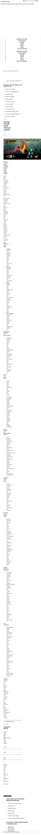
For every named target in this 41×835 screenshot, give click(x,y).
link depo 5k (11, 828)
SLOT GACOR (22, 40)
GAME (5, 118)
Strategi (14, 720)
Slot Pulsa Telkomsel (15, 114)
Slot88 (11, 94)
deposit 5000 (16, 817)
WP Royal (17, 833)
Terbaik (17, 720)
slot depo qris (11, 829)
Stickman (9, 720)
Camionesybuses (5, 1)
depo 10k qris (18, 805)
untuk (20, 720)
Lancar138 (12, 116)
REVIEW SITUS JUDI (22, 39)
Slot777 (11, 104)
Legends (5, 720)
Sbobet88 (12, 96)
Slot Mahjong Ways (14, 91)
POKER (22, 44)
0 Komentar (6, 723)
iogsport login (11, 812)
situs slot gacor (11, 831)
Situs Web (5, 758)
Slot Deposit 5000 (14, 111)
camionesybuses (10, 721)
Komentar (6, 784)
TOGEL (22, 47)
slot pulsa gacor (11, 807)
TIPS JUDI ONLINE (22, 48)
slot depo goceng (12, 810)
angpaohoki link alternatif (19, 820)
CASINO (22, 42)
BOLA (22, 45)
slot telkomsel (11, 832)
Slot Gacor (12, 89)
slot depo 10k (11, 815)
